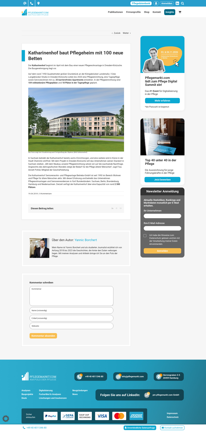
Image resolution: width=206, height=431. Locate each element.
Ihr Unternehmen (152, 210)
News (75, 394)
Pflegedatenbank (141, 3)
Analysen (26, 390)
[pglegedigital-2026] (162, 37)
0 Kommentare (45, 194)
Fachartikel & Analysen (50, 394)
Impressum (172, 413)
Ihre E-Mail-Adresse (154, 223)
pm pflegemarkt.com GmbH (166, 395)
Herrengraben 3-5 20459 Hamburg (171, 376)
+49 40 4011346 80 (94, 376)
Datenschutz (155, 238)
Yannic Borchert (86, 240)
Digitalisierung (46, 390)
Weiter (126, 33)
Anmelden (166, 3)
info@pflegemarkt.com (133, 376)
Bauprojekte (27, 394)
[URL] (71, 326)
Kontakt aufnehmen (172, 428)
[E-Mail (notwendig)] (71, 318)
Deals (24, 398)
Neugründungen (80, 390)
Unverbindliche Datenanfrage (140, 428)
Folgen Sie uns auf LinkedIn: (120, 395)
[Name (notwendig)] (71, 310)
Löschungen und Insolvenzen (53, 398)
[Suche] (182, 3)
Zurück (117, 33)
